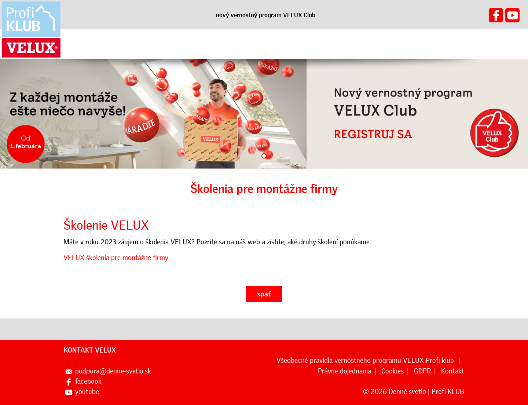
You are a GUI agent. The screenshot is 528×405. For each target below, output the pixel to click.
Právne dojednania (344, 371)
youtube (87, 391)
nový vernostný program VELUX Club (265, 15)
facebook (88, 381)
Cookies (392, 371)
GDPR (422, 371)
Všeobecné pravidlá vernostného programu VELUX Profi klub (366, 360)
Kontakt (452, 371)
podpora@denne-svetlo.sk (113, 371)
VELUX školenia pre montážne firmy (115, 257)
